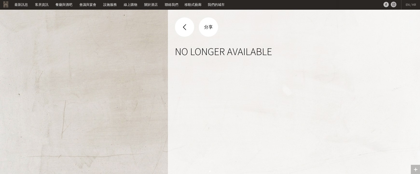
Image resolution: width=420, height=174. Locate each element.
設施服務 (110, 4)
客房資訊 (41, 4)
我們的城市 (216, 4)
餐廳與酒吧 (63, 4)
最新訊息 (21, 4)
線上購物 (130, 4)
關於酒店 (151, 4)
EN (408, 4)
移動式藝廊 (193, 4)
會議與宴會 (87, 4)
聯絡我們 (171, 4)
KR (414, 4)
